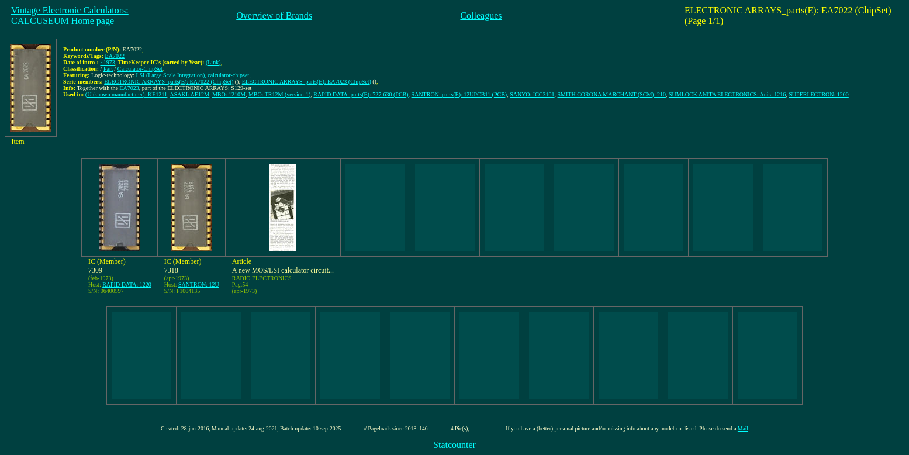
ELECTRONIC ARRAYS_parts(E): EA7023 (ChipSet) (306, 81)
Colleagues (481, 15)
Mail (743, 428)
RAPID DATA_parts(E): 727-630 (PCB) (360, 94)
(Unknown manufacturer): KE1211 (126, 94)
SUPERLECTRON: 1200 (819, 94)
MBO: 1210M (229, 94)
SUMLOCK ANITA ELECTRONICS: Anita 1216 (727, 94)
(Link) (213, 62)
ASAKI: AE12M (189, 94)
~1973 (107, 62)
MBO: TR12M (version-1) (279, 94)
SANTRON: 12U (198, 284)
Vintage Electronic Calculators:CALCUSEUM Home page (70, 15)
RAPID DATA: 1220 (126, 284)
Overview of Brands (274, 15)
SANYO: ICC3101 (532, 94)
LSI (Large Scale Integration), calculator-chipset (192, 75)
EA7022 (115, 56)
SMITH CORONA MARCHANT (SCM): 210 (612, 94)
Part (108, 69)
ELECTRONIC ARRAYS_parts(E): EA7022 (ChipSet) (168, 81)
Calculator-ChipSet (140, 69)
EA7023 (129, 88)
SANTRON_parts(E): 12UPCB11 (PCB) (459, 94)
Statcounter (454, 445)
